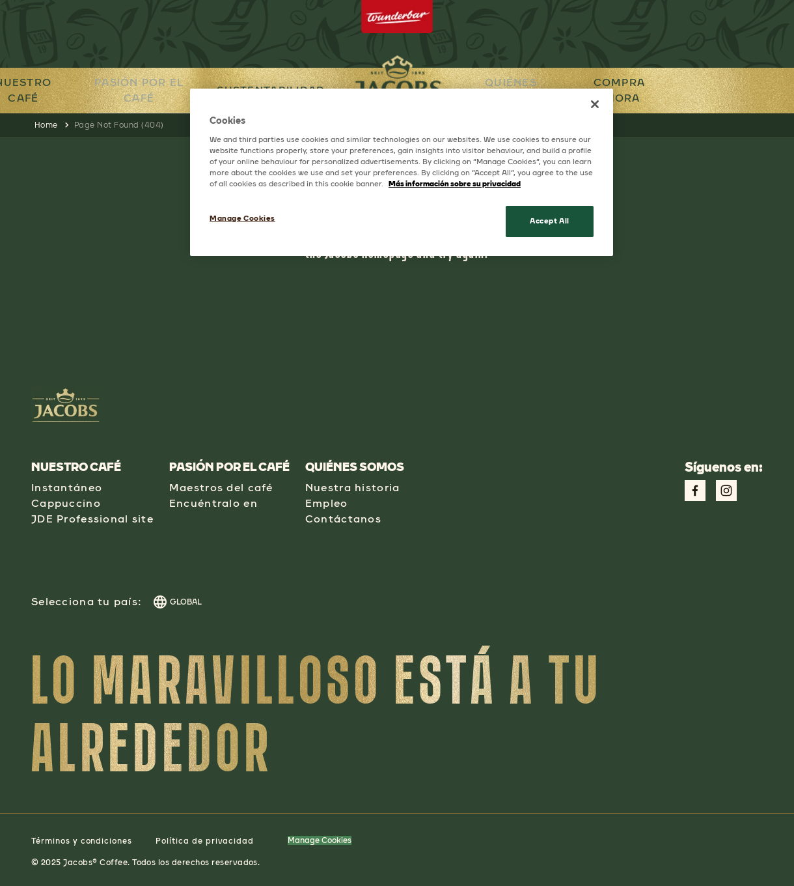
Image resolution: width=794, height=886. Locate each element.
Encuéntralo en (213, 503)
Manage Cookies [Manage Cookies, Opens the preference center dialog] (242, 218)
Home (46, 125)
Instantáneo (66, 487)
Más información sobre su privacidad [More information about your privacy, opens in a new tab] (455, 183)
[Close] (595, 104)
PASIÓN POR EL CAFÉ (134, 90)
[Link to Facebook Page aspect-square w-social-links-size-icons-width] (695, 490)
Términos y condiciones (81, 841)
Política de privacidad (205, 841)
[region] (401, 172)
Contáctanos (343, 519)
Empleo (326, 503)
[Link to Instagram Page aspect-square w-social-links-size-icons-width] (726, 490)
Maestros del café (221, 487)
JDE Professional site (92, 519)
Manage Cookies (319, 840)
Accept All (549, 220)
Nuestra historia (352, 487)
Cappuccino (66, 503)
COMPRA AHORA (627, 90)
